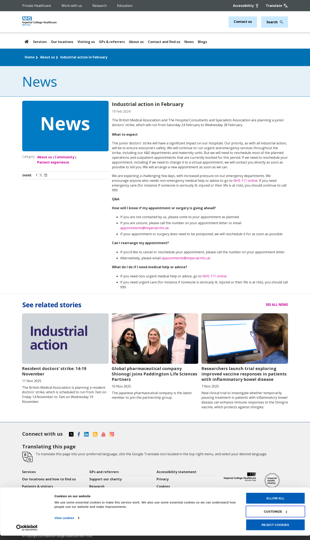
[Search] (280, 22)
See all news (277, 304)
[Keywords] (272, 22)
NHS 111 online (245, 180)
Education (124, 5)
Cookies (163, 486)
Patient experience (53, 162)
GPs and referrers (104, 472)
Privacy (163, 479)
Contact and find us (164, 41)
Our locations (62, 41)
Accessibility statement (176, 472)
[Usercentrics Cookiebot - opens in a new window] (27, 532)
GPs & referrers (112, 41)
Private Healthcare (36, 5)
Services (40, 41)
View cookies (64, 522)
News (189, 41)
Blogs (202, 41)
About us (136, 41)
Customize (275, 516)
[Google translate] (277, 5)
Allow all (275, 502)
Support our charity (105, 479)
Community (64, 157)
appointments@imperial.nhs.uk (144, 228)
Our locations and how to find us (49, 479)
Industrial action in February (83, 57)
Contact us (243, 21)
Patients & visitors (37, 486)
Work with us (71, 5)
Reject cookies (275, 529)
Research (99, 5)
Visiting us (86, 41)
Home (30, 57)
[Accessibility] (246, 5)
